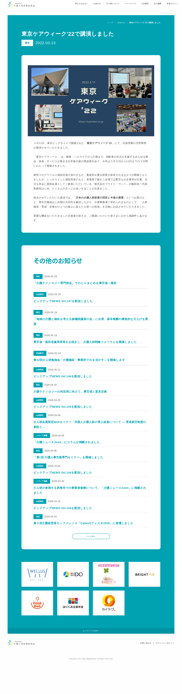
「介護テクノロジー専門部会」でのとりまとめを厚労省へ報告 (75, 283)
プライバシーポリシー (164, 676)
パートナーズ (123, 8)
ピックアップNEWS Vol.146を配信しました (63, 377)
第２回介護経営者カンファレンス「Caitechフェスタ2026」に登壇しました (83, 549)
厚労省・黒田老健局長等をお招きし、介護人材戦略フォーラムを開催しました (85, 342)
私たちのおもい (74, 8)
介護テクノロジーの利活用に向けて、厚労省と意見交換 (70, 395)
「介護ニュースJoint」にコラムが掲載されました (66, 454)
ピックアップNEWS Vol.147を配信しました (63, 301)
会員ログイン (166, 8)
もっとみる (91, 565)
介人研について (106, 8)
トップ (110, 23)
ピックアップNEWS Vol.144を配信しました (63, 490)
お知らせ (90, 8)
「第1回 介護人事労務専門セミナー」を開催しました (68, 472)
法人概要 (151, 8)
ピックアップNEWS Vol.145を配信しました (63, 413)
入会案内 (138, 8)
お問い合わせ (145, 676)
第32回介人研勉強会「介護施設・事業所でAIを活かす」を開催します (79, 360)
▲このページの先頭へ (91, 662)
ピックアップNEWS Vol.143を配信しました (63, 531)
